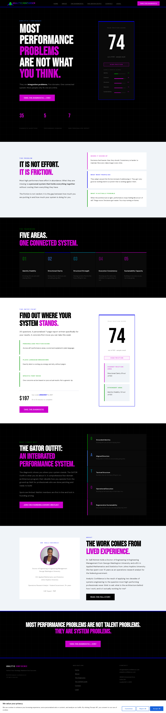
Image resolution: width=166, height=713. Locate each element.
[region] (83, 706)
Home (56, 3)
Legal (118, 3)
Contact (109, 3)
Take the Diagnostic (148, 3)
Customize (129, 709)
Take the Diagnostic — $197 (37, 98)
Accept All (156, 709)
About (64, 3)
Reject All (143, 709)
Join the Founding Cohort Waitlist (41, 505)
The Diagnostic (77, 3)
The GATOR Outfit (94, 3)
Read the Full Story (100, 597)
